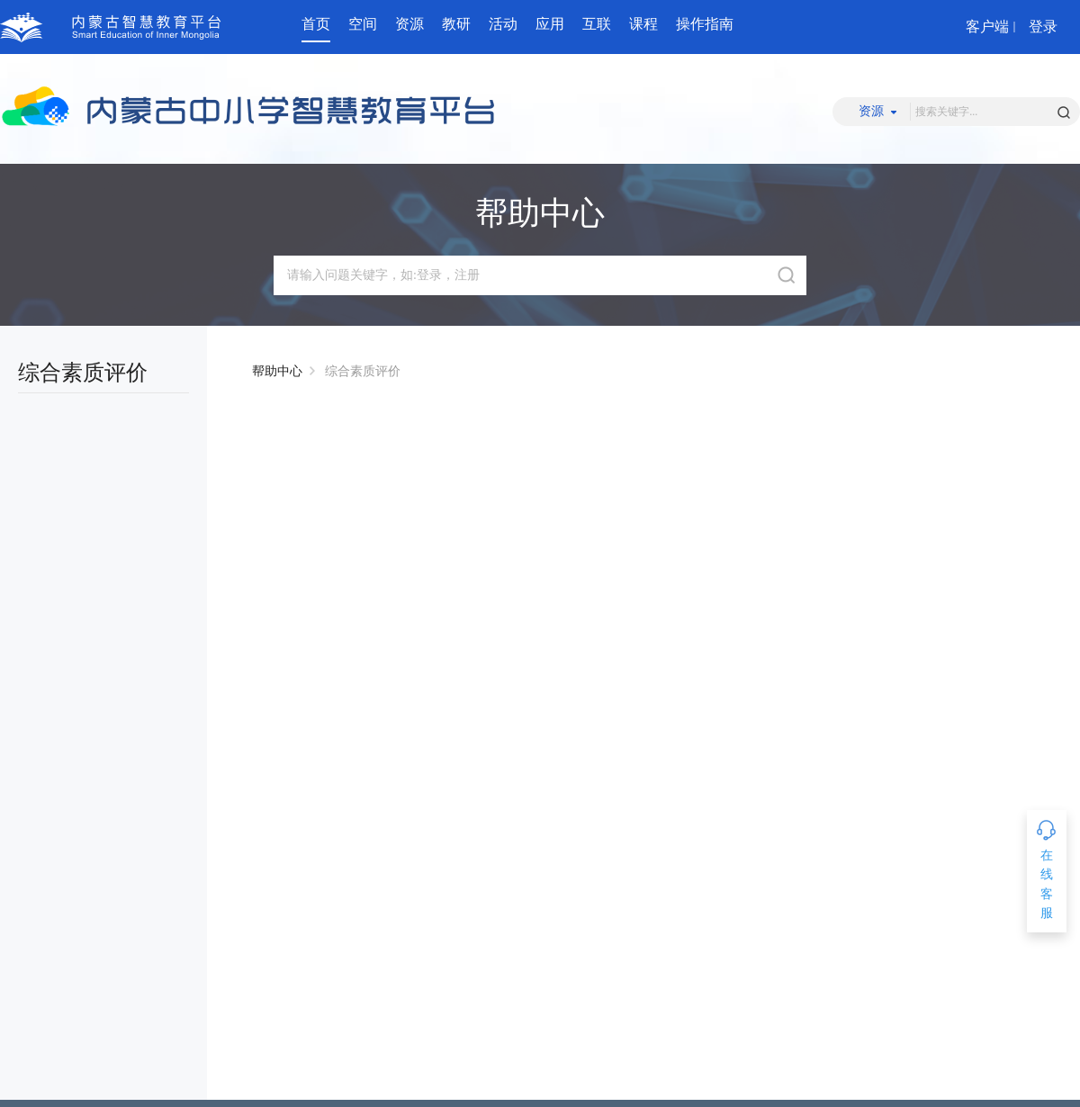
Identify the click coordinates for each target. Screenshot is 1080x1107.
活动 (503, 24)
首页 (316, 24)
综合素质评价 (362, 371)
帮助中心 (277, 371)
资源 (409, 24)
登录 (1043, 26)
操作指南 (705, 24)
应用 (550, 24)
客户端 (987, 26)
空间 (362, 24)
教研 (456, 24)
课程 (643, 24)
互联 (596, 24)
